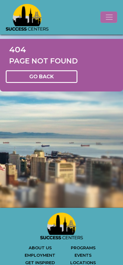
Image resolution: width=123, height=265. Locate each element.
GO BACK (41, 76)
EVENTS (83, 255)
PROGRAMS (83, 247)
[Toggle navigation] (108, 17)
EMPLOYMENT (40, 255)
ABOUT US (40, 247)
